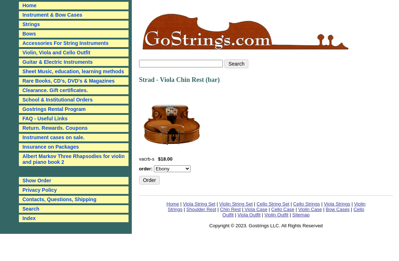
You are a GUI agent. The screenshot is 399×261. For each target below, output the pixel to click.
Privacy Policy (40, 190)
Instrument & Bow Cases (52, 15)
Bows (29, 34)
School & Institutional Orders (58, 100)
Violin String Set (236, 204)
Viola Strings (337, 204)
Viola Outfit (248, 215)
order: (146, 168)
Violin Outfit (276, 215)
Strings (31, 24)
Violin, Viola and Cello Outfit (56, 52)
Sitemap (301, 215)
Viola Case (255, 209)
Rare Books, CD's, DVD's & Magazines (69, 81)
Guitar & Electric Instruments (58, 62)
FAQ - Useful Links (45, 118)
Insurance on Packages (51, 147)
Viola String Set (199, 204)
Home (173, 204)
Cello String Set (273, 204)
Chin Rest (230, 209)
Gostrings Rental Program (54, 109)
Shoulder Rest (201, 209)
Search (31, 209)
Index (29, 218)
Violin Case (310, 209)
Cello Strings (306, 204)
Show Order (37, 180)
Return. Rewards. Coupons (55, 128)
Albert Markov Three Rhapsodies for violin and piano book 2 (74, 159)
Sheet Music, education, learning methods (73, 71)
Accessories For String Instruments (66, 43)
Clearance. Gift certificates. (55, 90)
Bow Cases (338, 209)
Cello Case (282, 209)
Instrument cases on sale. (54, 137)
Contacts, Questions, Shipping (60, 199)
